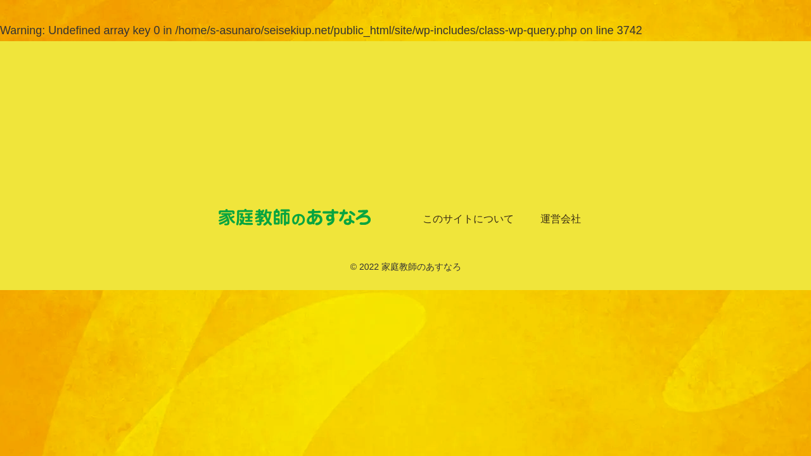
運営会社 (560, 218)
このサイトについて (468, 218)
